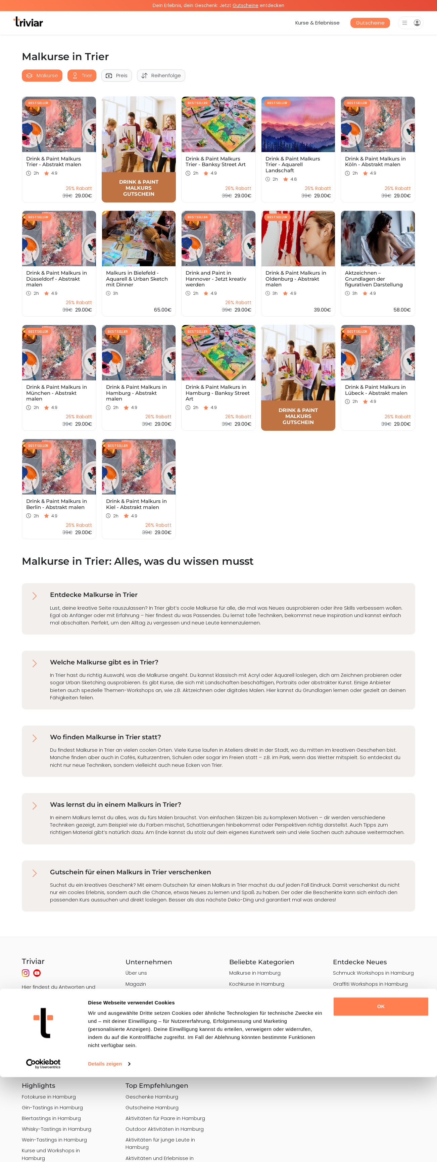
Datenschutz (141, 1026)
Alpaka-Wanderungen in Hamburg (363, 1009)
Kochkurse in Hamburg (256, 983)
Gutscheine (370, 22)
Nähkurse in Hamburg (255, 1037)
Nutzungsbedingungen (154, 1048)
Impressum (139, 1037)
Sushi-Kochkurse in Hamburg (264, 994)
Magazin (136, 983)
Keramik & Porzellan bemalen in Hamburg (267, 1063)
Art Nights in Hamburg (360, 1034)
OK (381, 1091)
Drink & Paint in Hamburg (362, 1023)
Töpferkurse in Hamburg (258, 1016)
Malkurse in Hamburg (255, 972)
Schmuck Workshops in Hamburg (373, 972)
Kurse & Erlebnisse (317, 22)
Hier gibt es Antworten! (50, 1020)
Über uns (136, 972)
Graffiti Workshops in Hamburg (370, 983)
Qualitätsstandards (150, 1016)
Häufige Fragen (144, 994)
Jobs (131, 1005)
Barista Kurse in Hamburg (260, 1005)
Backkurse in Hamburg (256, 1048)
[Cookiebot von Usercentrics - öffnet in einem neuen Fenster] (43, 1149)
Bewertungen (142, 1059)
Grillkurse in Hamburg (359, 994)
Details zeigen (105, 1149)
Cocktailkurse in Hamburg (260, 1026)
